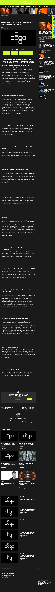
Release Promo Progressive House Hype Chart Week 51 (27, 533)
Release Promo (19, 389)
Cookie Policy (41, 575)
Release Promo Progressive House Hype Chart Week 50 (27, 544)
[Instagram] (54, 17)
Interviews (28, 6)
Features (22, 6)
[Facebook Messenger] (54, 31)
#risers (2, 481)
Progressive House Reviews (24, 481)
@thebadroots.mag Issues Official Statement (49, 96)
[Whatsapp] (54, 21)
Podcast (40, 6)
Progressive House (11, 389)
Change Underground (25, 420)
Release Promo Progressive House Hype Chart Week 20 (26, 444)
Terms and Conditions (43, 579)
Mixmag (18, 422)
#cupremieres (15, 6)
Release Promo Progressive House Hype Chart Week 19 (8, 464)
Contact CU (41, 574)
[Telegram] (54, 35)
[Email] (54, 23)
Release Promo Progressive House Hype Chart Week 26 (8, 444)
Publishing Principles (43, 578)
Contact (46, 6)
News (9, 6)
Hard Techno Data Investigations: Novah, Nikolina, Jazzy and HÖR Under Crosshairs (9, 579)
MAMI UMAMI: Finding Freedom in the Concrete (49, 90)
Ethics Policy (41, 576)
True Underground (13, 421)
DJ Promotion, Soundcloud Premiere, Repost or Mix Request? (44, 583)
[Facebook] (54, 29)
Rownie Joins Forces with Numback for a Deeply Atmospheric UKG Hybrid (49, 70)
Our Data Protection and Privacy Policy (44, 581)
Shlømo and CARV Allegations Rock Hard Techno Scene (9, 573)
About (39, 571)
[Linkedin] (54, 33)
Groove (24, 422)
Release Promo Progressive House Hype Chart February (27, 499)
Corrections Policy (43, 577)
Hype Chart (3, 389)
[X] (54, 19)
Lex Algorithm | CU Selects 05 (28, 14)
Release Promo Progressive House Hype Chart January (27, 510)
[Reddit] (54, 27)
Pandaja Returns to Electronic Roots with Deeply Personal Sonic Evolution (49, 84)
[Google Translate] (54, 25)
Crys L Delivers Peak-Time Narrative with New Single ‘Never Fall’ (49, 77)
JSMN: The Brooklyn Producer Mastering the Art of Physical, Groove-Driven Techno (49, 63)
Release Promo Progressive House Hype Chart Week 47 (27, 556)
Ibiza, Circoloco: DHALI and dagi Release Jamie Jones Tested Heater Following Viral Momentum (5, 15)
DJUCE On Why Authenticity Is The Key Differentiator (17, 14)
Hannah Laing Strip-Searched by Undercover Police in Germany (41, 14)
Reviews (34, 6)
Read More (4, 448)
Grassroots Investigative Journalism (44, 573)
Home (5, 6)
